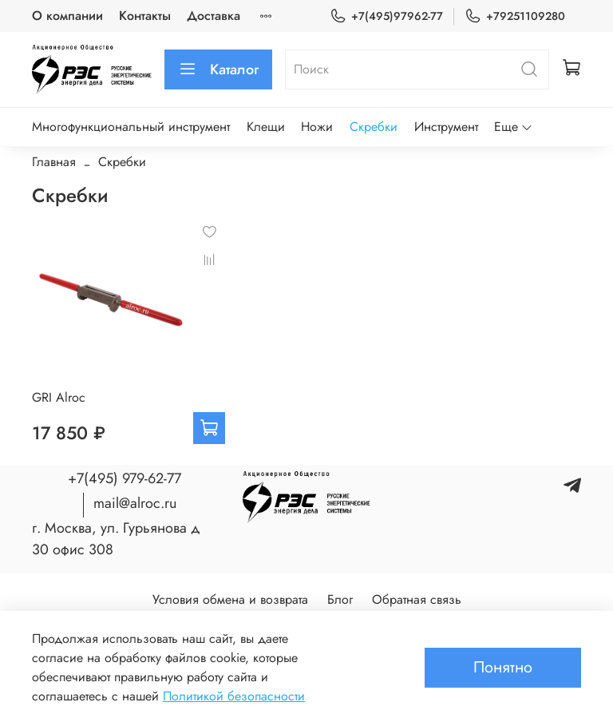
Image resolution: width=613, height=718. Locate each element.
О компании (67, 15)
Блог (340, 599)
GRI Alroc (58, 397)
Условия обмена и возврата (230, 599)
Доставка (213, 15)
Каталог (218, 69)
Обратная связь (416, 599)
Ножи (317, 126)
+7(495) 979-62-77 (124, 478)
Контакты (145, 15)
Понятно (502, 667)
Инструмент (446, 126)
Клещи (266, 126)
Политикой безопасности (234, 696)
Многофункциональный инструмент (131, 126)
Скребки (373, 126)
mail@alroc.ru (134, 503)
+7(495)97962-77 (386, 16)
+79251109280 (515, 16)
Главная (54, 162)
